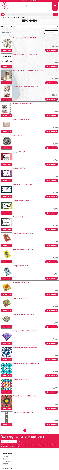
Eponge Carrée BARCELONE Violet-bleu (25, 331)
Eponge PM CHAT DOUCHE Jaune (23, 249)
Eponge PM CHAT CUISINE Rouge (23, 233)
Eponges (23, 17)
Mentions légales (7, 461)
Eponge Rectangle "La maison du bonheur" (26, 54)
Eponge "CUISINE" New (20, 152)
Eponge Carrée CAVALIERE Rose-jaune (24, 396)
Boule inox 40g (17, 135)
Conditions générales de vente (6, 458)
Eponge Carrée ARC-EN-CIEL (21, 379)
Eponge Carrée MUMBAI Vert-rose (23, 314)
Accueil (2, 17)
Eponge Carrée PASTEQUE (21, 282)
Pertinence (51, 32)
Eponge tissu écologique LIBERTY (23, 103)
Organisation (9, 17)
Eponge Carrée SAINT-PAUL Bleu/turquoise (26, 363)
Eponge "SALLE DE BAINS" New (22, 184)
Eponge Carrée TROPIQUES (21, 298)
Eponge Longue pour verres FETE (23, 412)
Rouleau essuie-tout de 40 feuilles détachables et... (28, 70)
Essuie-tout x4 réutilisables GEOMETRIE (25, 38)
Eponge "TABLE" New (19, 168)
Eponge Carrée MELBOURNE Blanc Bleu (25, 347)
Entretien (16, 17)
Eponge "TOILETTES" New (21, 200)
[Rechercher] (29, 14)
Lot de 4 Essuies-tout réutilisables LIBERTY (26, 87)
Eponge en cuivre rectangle (21, 119)
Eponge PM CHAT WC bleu (21, 266)
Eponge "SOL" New (19, 217)
